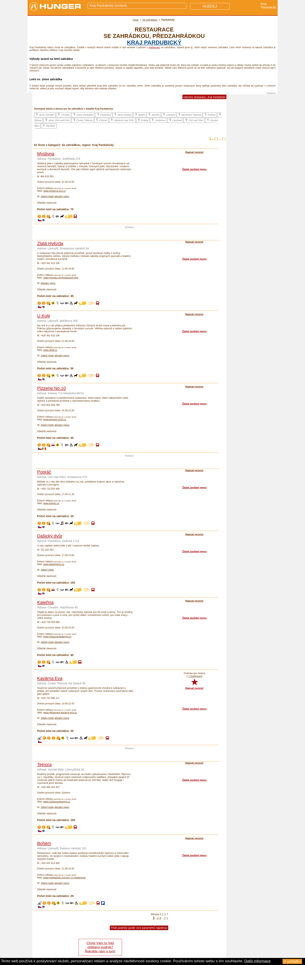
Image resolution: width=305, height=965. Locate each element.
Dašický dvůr (49, 535)
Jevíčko (154, 114)
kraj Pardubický (154, 42)
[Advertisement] (129, 234)
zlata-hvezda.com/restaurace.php (60, 277)
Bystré (140, 114)
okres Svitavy (123, 114)
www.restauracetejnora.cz (56, 801)
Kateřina (45, 602)
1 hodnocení (195, 676)
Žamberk (48, 125)
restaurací (154, 47)
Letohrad (175, 120)
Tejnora (44, 764)
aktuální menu (61, 196)
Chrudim (63, 114)
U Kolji (43, 315)
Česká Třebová (83, 120)
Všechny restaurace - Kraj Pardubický (204, 96)
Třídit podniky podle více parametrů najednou (139, 927)
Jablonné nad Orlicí (122, 120)
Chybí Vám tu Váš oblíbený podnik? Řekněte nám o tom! (100, 947)
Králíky (142, 120)
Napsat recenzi (194, 688)
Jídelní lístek (47, 196)
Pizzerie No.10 (51, 388)
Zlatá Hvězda (50, 243)
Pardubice (104, 114)
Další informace (257, 961)
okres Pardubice (83, 114)
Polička (209, 114)
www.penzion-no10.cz (54, 419)
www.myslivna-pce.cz (54, 191)
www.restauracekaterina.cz (57, 636)
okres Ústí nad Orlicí (57, 120)
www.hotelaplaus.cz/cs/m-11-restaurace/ (64, 877)
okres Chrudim (44, 114)
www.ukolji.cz (50, 350)
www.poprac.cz (51, 503)
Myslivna (45, 153)
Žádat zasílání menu (194, 169)
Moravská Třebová (189, 114)
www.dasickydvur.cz (53, 564)
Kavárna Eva (49, 678)
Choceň (101, 120)
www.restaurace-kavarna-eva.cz (60, 712)
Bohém (44, 843)
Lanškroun (158, 120)
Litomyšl (169, 114)
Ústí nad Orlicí (194, 120)
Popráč (44, 472)
